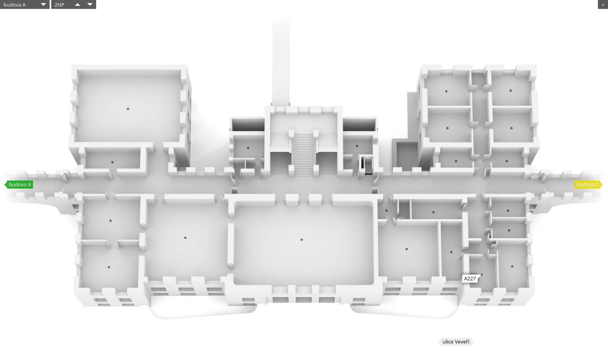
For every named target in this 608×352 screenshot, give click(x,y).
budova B (20, 184)
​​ (77, 4)
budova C (587, 184)
